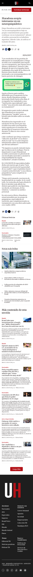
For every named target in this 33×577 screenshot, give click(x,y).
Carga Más (16, 469)
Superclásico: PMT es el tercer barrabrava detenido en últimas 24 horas (17, 278)
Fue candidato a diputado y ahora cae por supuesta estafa (12, 447)
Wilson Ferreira (20, 387)
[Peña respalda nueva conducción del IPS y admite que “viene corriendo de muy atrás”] (27, 369)
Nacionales (5, 233)
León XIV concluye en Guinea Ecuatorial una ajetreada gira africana (11, 224)
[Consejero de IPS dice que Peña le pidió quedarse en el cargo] (27, 394)
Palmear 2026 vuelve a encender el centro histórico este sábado (10, 423)
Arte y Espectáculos (8, 419)
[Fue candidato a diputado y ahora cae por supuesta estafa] (27, 444)
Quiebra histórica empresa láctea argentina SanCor (15, 271)
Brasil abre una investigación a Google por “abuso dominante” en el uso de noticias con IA (13, 323)
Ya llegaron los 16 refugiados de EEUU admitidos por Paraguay (16, 285)
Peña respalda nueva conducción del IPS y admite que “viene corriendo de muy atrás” (11, 372)
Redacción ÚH (17, 241)
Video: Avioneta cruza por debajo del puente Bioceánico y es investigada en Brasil (16, 292)
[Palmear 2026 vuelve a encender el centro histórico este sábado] (27, 420)
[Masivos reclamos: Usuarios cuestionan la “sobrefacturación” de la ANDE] (27, 234)
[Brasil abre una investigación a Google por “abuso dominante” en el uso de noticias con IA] (27, 320)
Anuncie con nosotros (22, 506)
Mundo (4, 221)
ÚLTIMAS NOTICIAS (21, 10)
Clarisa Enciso (19, 437)
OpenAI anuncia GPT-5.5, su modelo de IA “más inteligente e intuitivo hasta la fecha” (11, 349)
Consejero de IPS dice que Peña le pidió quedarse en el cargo (10, 397)
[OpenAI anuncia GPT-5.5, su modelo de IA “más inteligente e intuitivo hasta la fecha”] (27, 345)
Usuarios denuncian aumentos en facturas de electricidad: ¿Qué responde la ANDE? (17, 301)
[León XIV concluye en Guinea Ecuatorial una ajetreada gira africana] (27, 222)
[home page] (16, 3)
